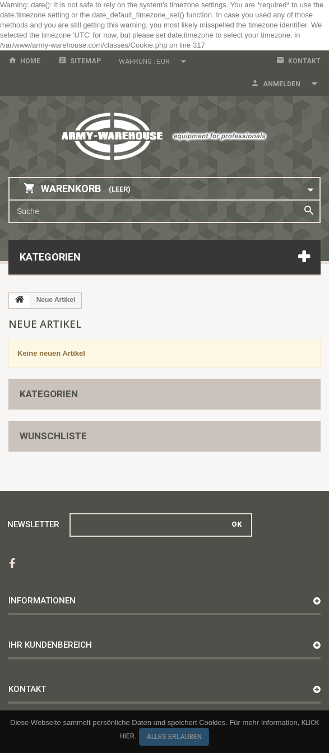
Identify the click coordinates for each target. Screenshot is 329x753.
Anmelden (281, 84)
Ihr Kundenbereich (50, 645)
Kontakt (304, 61)
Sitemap (85, 61)
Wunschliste (53, 435)
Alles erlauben (174, 737)
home (30, 61)
